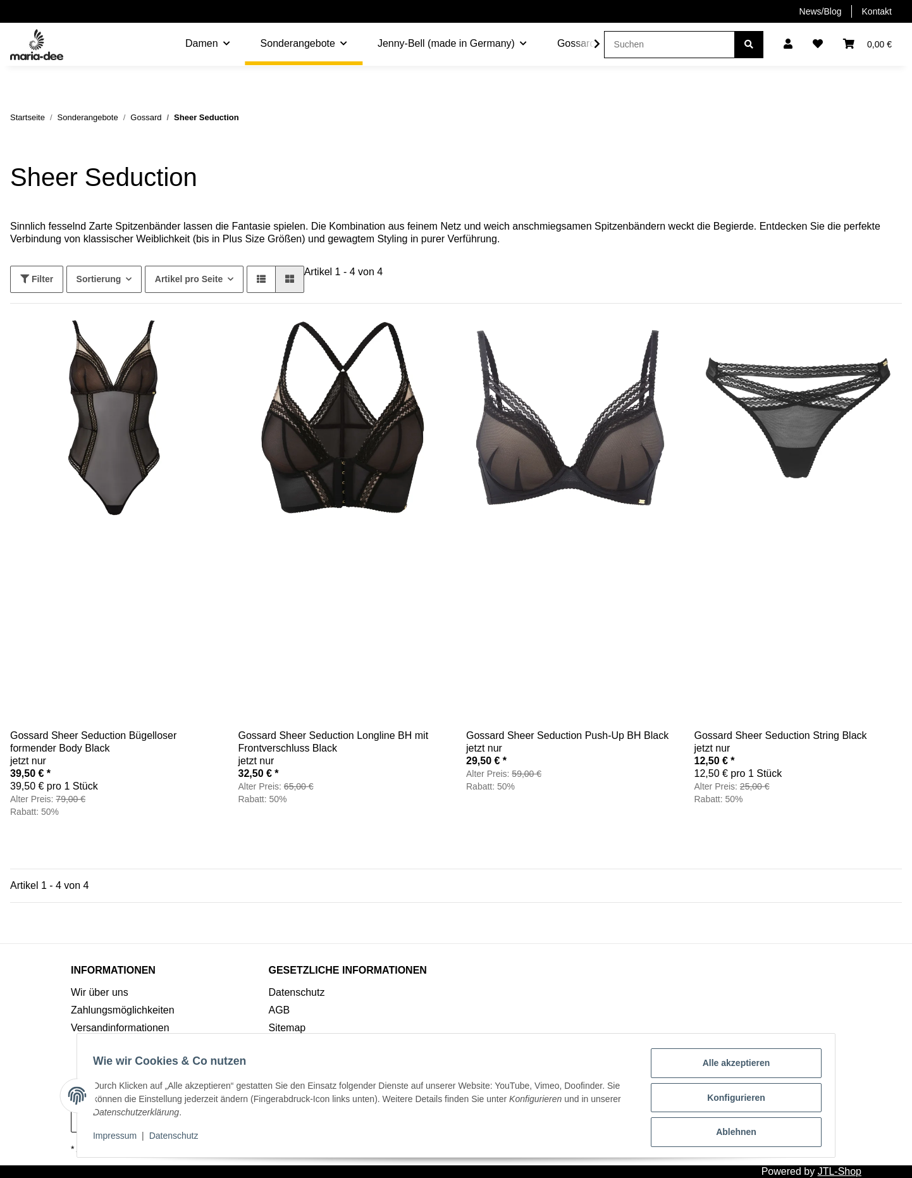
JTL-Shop (839, 1171)
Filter (36, 279)
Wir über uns (99, 992)
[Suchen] (669, 44)
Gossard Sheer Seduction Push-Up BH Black (567, 735)
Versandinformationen (120, 1027)
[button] (788, 44)
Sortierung (99, 279)
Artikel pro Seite (189, 279)
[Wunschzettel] (818, 44)
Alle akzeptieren (732, 1067)
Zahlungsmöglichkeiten (123, 1010)
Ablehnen (732, 1133)
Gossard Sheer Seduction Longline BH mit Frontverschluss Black (333, 741)
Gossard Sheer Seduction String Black (780, 735)
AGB (279, 1010)
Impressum (119, 1139)
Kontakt (877, 11)
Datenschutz (297, 992)
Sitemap (287, 1027)
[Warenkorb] (867, 44)
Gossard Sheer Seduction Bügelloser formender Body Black (93, 741)
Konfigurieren (732, 1100)
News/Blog (820, 11)
